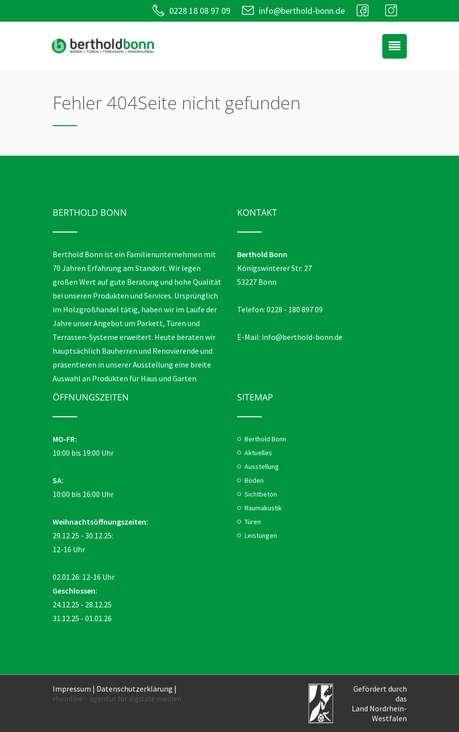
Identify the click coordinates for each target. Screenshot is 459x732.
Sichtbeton (261, 494)
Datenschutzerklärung (134, 689)
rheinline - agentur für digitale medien (117, 698)
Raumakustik (263, 507)
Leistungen (261, 535)
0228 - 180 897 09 (295, 309)
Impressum (72, 689)
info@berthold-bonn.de (302, 10)
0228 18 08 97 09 (199, 10)
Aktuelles (258, 452)
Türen (253, 521)
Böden (254, 480)
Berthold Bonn (265, 438)
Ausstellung (262, 466)
